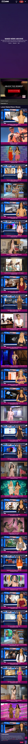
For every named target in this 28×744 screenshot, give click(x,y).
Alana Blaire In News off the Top (14, 310)
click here (14, 738)
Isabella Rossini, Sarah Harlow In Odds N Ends (14, 495)
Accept (21, 742)
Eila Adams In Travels (14, 142)
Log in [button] (16, 2)
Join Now (22, 2)
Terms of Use (5, 740)
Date (18, 43)
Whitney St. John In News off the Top (14, 347)
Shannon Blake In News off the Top (14, 180)
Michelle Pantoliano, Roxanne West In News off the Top (14, 198)
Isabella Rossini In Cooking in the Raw (14, 254)
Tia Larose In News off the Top (14, 291)
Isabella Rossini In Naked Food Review (14, 477)
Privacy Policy (20, 739)
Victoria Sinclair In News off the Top (14, 421)
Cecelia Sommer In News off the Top (14, 551)
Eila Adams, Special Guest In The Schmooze (14, 588)
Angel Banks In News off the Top (14, 124)
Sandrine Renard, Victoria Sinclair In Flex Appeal (14, 272)
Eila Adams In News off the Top (14, 384)
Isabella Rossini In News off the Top (14, 235)
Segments (15, 43)
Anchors (10, 43)
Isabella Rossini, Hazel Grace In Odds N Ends (14, 718)
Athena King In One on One (14, 533)
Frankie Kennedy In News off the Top (14, 328)
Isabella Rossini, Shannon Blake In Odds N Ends (14, 161)
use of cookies (12, 739)
